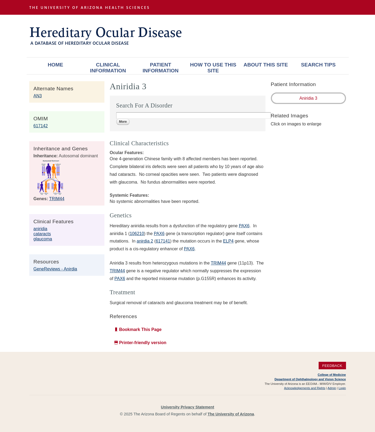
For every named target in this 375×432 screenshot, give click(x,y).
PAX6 (244, 226)
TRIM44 (56, 198)
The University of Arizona (230, 414)
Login (342, 388)
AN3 (38, 96)
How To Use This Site (213, 67)
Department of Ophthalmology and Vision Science (310, 379)
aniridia (41, 228)
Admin (331, 388)
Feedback (332, 365)
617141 (163, 241)
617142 (41, 126)
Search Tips (318, 65)
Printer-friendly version (142, 342)
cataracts (42, 234)
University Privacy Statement (187, 407)
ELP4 (228, 241)
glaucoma (43, 239)
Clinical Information (108, 67)
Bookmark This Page (140, 329)
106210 (137, 233)
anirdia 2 (145, 241)
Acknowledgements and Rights (304, 388)
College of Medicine (332, 374)
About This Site (265, 65)
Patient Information (161, 67)
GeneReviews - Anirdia (55, 269)
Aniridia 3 (308, 98)
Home (55, 65)
